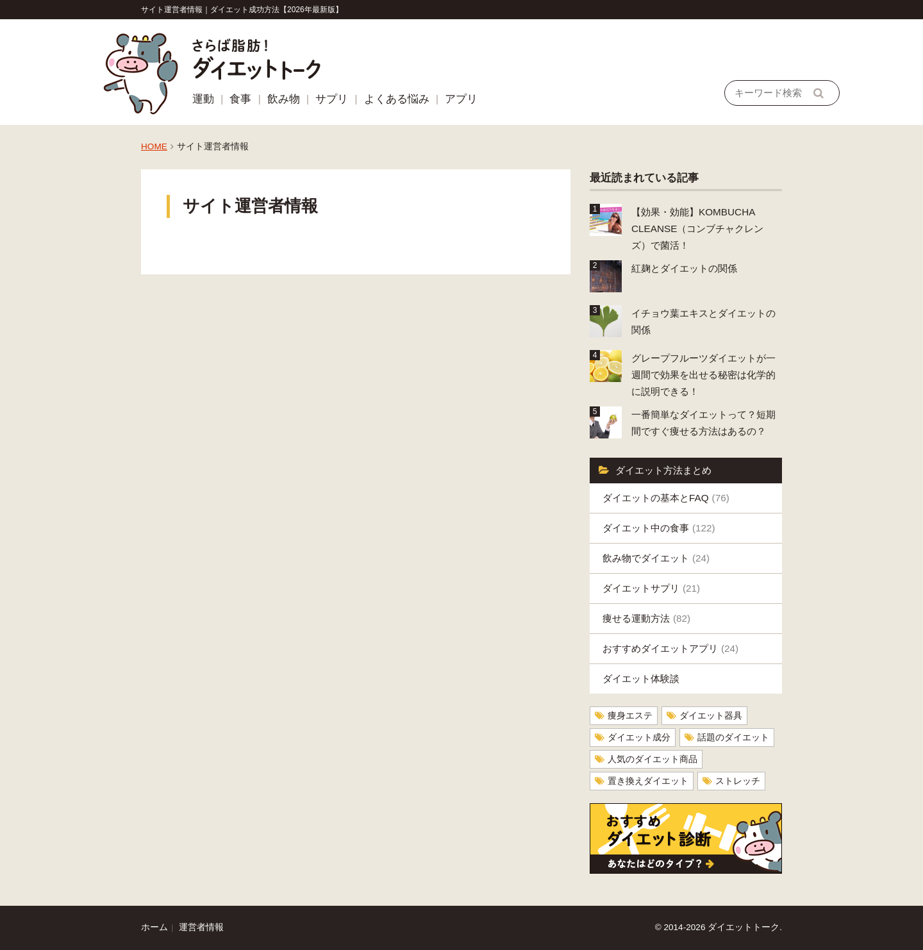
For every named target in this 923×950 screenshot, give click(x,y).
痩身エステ (630, 716)
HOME (154, 146)
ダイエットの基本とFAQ (666, 497)
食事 (240, 99)
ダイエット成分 (639, 737)
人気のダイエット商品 (652, 759)
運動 (203, 99)
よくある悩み (396, 99)
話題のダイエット (733, 737)
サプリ (331, 99)
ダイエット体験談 (641, 678)
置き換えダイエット (648, 781)
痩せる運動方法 (646, 618)
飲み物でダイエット (656, 558)
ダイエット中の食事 (659, 527)
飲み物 (283, 99)
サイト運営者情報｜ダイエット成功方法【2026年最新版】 (242, 9)
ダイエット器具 (710, 716)
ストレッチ (737, 781)
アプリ (461, 99)
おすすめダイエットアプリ (670, 648)
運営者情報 (201, 927)
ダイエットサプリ (651, 588)
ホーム (154, 927)
